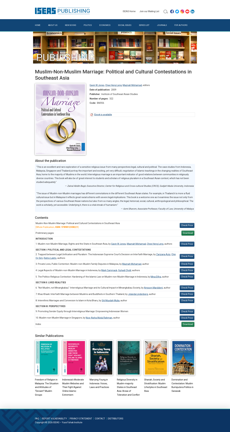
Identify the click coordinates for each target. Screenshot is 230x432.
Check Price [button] (187, 225)
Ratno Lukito (50, 258)
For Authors (180, 25)
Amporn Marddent (153, 287)
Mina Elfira (156, 276)
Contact (100, 418)
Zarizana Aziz (163, 254)
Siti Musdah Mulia (110, 300)
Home (37, 25)
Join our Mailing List (149, 11)
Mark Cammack (109, 270)
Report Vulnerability (54, 418)
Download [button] (188, 233)
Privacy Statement (81, 418)
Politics (88, 25)
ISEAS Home (129, 11)
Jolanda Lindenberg (138, 294)
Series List (144, 25)
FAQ (37, 418)
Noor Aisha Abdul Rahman (99, 317)
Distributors (115, 418)
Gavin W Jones (97, 85)
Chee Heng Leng (113, 85)
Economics (104, 25)
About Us (52, 25)
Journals (162, 25)
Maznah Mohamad (132, 85)
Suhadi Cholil (124, 270)
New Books (70, 25)
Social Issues (124, 25)
